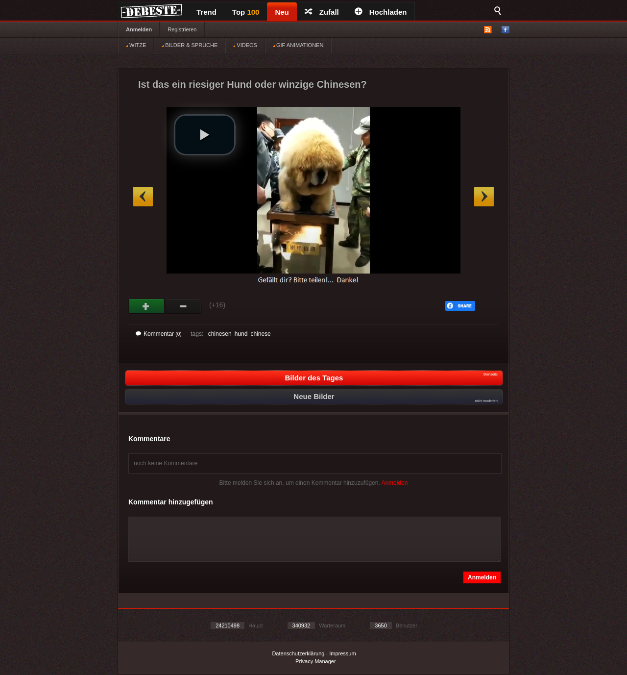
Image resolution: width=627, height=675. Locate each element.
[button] (205, 134)
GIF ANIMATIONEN (298, 45)
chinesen (220, 333)
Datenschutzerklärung (298, 653)
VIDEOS (245, 45)
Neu (282, 12)
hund (241, 333)
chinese (260, 333)
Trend (206, 12)
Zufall (322, 12)
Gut (146, 306)
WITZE (136, 45)
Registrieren (182, 29)
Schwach (183, 306)
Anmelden (139, 29)
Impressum (342, 653)
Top (246, 12)
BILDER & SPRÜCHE (189, 45)
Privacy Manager (315, 661)
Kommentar (159, 333)
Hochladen (381, 12)
